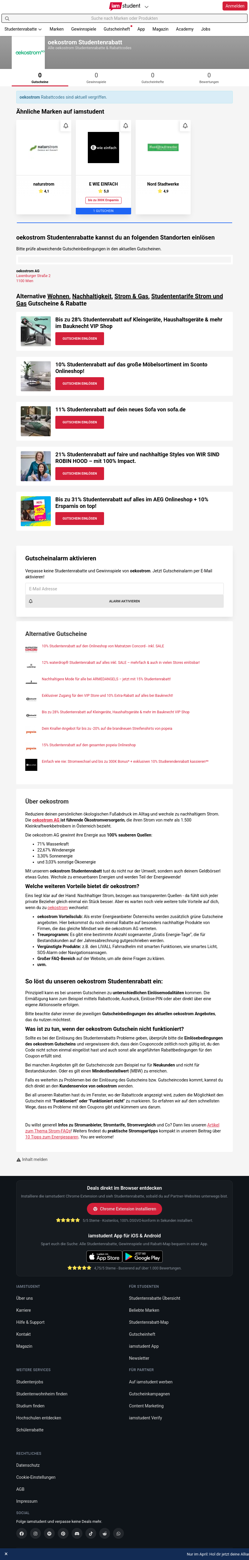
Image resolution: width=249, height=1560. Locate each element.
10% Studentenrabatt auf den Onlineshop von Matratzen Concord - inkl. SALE (103, 646)
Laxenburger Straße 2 (33, 276)
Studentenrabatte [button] (23, 29)
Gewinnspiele (83, 29)
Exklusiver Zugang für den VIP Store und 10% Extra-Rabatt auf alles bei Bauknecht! (107, 695)
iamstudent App (144, 1346)
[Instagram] (35, 1533)
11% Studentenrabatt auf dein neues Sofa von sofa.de (120, 409)
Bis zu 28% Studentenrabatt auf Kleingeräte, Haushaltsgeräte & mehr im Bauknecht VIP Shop (115, 712)
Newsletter (139, 1358)
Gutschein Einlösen (80, 339)
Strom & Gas (131, 296)
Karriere (23, 1310)
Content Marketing (146, 1405)
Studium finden (30, 1405)
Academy (184, 29)
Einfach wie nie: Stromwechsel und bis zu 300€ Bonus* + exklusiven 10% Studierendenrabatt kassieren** (125, 761)
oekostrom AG (46, 820)
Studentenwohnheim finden (41, 1393)
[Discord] (77, 1533)
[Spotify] (49, 1533)
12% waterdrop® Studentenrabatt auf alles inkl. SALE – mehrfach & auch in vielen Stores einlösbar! (121, 663)
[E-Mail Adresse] (124, 589)
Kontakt (23, 1334)
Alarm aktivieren (84, 601)
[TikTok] (90, 1533)
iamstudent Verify (145, 1417)
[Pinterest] (63, 1533)
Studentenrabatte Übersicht (154, 1298)
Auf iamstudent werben (151, 1382)
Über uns (24, 1298)
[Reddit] (104, 1533)
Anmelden (235, 6)
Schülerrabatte (30, 1429)
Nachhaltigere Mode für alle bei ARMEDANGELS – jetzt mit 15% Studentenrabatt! (106, 679)
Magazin (160, 29)
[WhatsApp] (118, 1533)
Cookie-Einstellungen (35, 1477)
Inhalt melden (32, 1159)
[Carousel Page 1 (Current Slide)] (124, 223)
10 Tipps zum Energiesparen (51, 1137)
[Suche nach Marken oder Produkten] (124, 18)
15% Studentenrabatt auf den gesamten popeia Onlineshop (89, 745)
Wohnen (58, 296)
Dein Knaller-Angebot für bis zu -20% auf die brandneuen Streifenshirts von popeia (107, 728)
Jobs (206, 29)
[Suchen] (7, 18)
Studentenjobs (29, 1382)
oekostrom (58, 907)
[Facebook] (21, 1533)
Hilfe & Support (30, 1322)
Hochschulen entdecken (38, 1417)
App (141, 29)
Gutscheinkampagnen (149, 1393)
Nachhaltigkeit (91, 296)
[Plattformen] (146, 6)
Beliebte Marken (144, 1310)
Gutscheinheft (118, 28)
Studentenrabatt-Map (149, 1322)
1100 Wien (24, 281)
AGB (20, 1489)
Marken (57, 29)
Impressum (26, 1501)
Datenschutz (28, 1465)
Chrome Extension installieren (124, 1209)
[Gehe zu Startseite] (124, 6)
